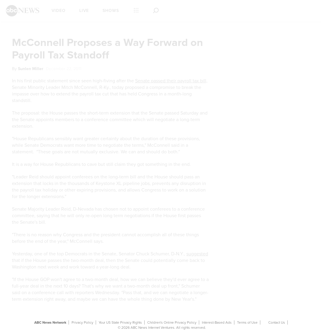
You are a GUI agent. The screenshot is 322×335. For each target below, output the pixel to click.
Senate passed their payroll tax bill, (171, 81)
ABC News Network (50, 322)
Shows (111, 10)
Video (59, 10)
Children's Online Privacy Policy (171, 322)
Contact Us (276, 322)
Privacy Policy (82, 322)
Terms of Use (247, 322)
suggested (197, 254)
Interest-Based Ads (217, 322)
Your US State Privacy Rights (120, 322)
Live (84, 10)
